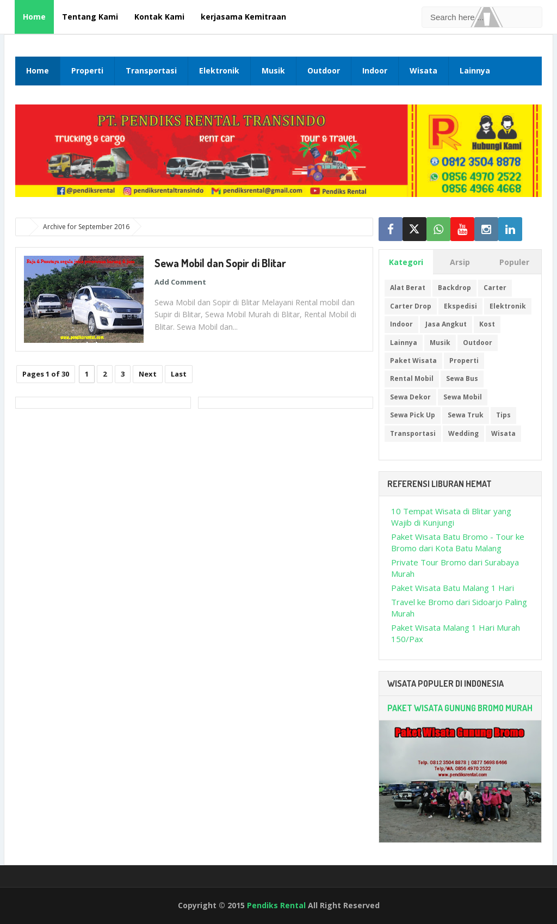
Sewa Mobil (462, 397)
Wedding (463, 433)
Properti (87, 70)
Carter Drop (410, 306)
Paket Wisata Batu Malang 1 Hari (452, 587)
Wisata (423, 70)
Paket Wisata (413, 360)
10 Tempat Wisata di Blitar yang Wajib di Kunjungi (451, 517)
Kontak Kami (159, 16)
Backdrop (454, 287)
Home (34, 16)
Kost (487, 324)
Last (179, 374)
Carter (495, 287)
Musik (273, 70)
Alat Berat (407, 287)
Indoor (374, 70)
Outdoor (323, 70)
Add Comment (180, 282)
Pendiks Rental (276, 905)
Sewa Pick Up (412, 415)
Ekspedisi (460, 306)
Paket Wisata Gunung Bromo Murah (460, 708)
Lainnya (475, 70)
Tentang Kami (90, 16)
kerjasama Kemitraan (243, 16)
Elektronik (219, 70)
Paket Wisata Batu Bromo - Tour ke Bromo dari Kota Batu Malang (457, 542)
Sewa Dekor (410, 397)
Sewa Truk (466, 415)
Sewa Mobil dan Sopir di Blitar (220, 263)
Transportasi (151, 70)
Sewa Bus (462, 378)
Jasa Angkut (446, 324)
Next (148, 374)
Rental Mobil (412, 378)
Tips (503, 415)
